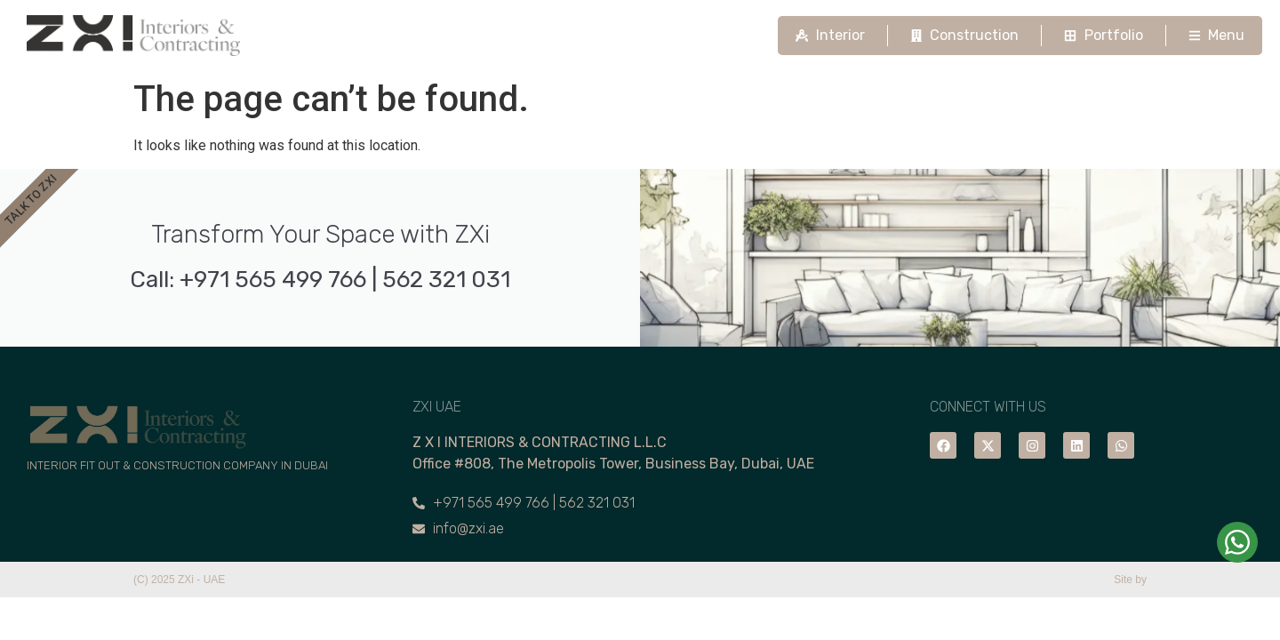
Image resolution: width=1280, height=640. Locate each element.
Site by (1130, 579)
